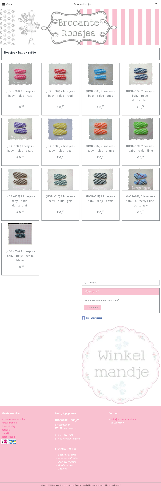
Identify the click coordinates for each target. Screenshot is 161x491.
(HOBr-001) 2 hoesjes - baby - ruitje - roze (20, 94)
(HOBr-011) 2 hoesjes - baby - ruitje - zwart (100, 199)
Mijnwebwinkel (115, 485)
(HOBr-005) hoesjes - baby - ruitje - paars (20, 148)
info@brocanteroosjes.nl (123, 419)
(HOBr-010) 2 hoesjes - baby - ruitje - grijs (60, 199)
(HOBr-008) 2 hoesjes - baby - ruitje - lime (140, 148)
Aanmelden (92, 307)
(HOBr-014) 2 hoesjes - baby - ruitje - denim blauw (20, 256)
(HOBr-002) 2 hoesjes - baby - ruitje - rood (60, 94)
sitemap (71, 485)
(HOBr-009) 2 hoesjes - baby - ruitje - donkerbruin (20, 201)
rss (77, 485)
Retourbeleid (8, 437)
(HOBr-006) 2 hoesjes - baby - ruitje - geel (60, 148)
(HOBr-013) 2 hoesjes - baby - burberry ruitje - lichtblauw (141, 201)
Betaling (5, 430)
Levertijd (5, 433)
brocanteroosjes (92, 318)
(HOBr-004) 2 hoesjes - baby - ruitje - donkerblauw (140, 96)
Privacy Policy (8, 426)
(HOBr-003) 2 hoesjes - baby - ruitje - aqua (100, 94)
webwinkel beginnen (88, 485)
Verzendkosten (9, 422)
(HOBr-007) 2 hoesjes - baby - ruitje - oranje (100, 148)
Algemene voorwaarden (13, 419)
